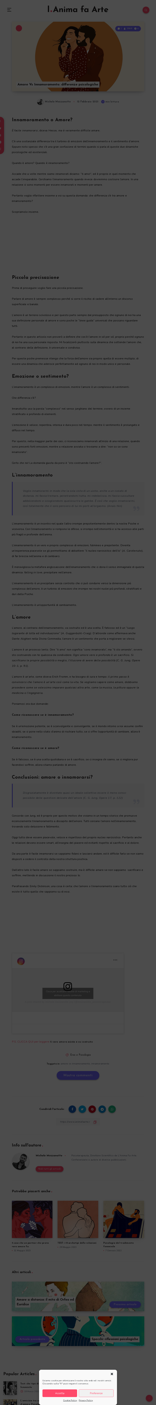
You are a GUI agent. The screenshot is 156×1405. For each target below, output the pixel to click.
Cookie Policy (70, 1400)
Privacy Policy (86, 1400)
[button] (112, 1374)
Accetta (59, 1393)
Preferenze (96, 1393)
